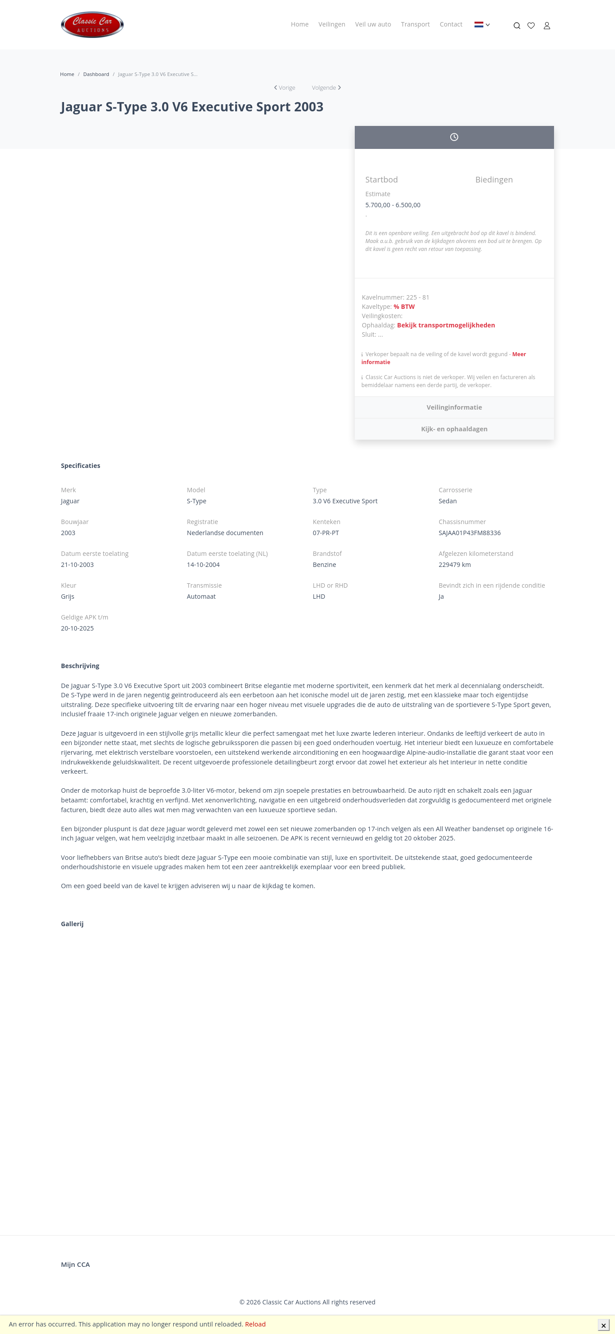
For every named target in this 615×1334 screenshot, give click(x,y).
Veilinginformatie (454, 407)
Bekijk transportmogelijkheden (446, 325)
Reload (255, 1324)
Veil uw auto (373, 24)
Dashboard (96, 74)
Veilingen (332, 24)
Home (300, 24)
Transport (415, 24)
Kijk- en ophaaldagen (454, 429)
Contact (451, 24)
